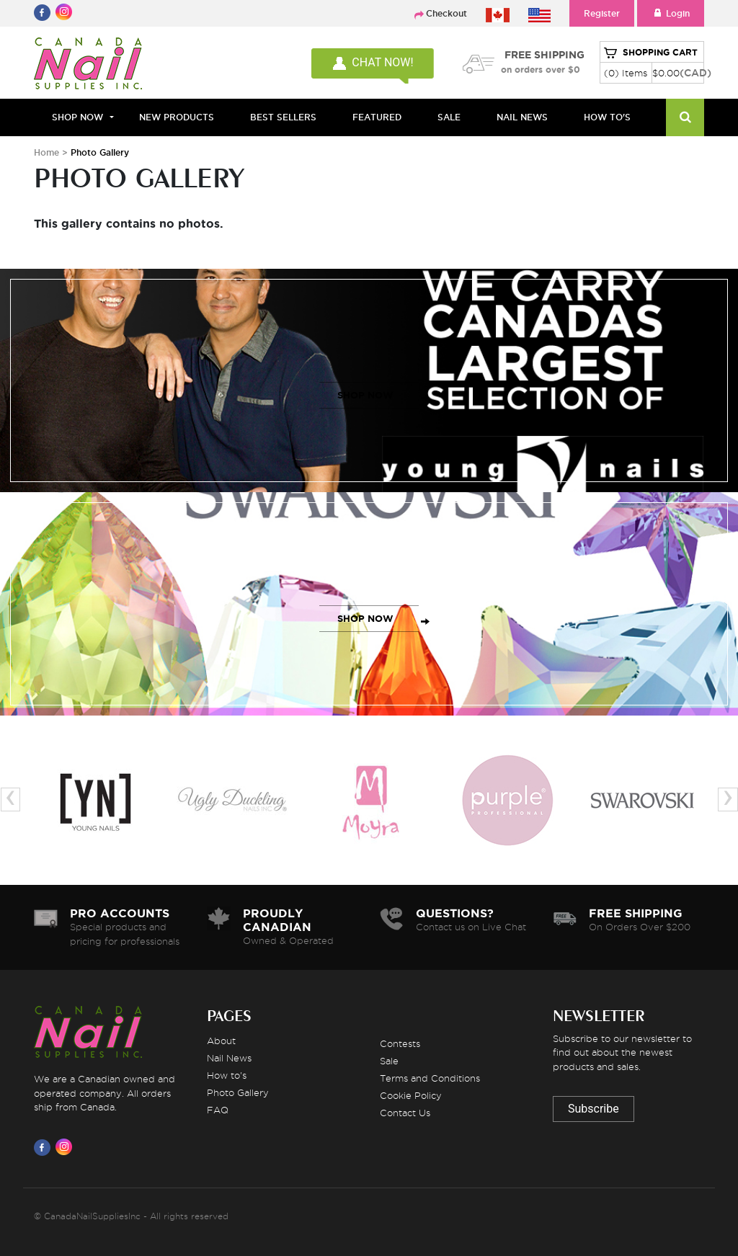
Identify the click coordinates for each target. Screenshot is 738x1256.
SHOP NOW (365, 395)
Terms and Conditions (430, 1078)
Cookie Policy (411, 1095)
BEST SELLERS (283, 117)
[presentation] (10, 799)
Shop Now (77, 117)
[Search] (685, 117)
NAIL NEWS (522, 117)
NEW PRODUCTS (176, 117)
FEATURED (376, 117)
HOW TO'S (607, 117)
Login (671, 13)
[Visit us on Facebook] (44, 1147)
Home (46, 152)
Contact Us (405, 1113)
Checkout (446, 13)
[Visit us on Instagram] (66, 1147)
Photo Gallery (238, 1092)
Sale (389, 1061)
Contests (400, 1043)
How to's (226, 1075)
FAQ (217, 1110)
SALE (449, 117)
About (221, 1040)
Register (602, 13)
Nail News (229, 1058)
